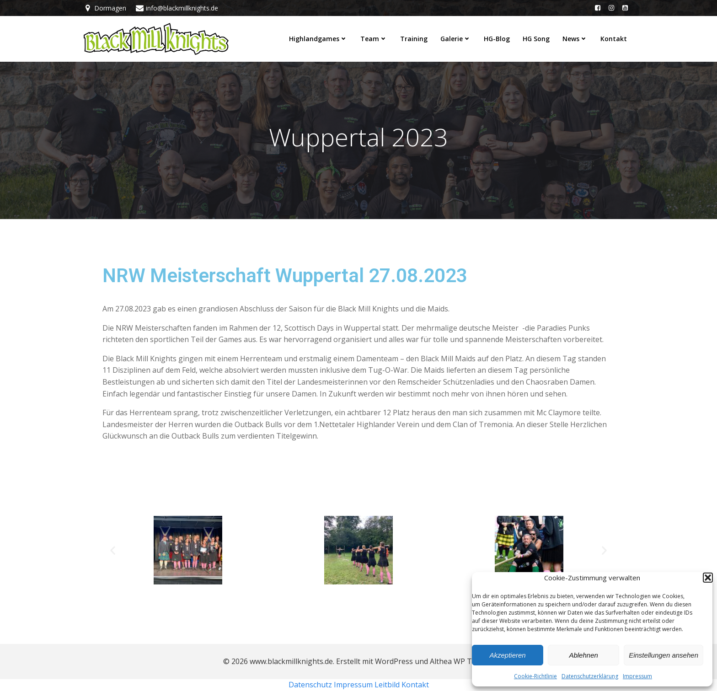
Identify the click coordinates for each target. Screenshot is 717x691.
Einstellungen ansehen (663, 655)
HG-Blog (497, 38)
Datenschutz (310, 685)
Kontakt (613, 38)
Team (373, 38)
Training (414, 38)
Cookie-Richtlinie (535, 676)
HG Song (536, 38)
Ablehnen (583, 655)
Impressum (637, 676)
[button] (707, 577)
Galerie (455, 38)
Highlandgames (318, 38)
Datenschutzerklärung (590, 676)
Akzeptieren (507, 655)
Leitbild (387, 685)
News (575, 38)
